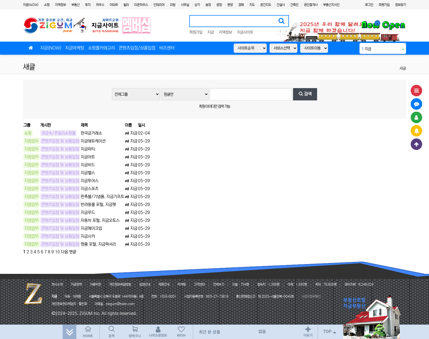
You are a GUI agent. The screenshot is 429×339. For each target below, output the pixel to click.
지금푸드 (88, 212)
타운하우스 (141, 5)
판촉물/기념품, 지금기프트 (102, 196)
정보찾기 (400, 5)
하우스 (100, 5)
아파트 (114, 5)
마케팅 (182, 284)
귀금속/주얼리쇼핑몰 (58, 133)
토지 (88, 5)
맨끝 (72, 252)
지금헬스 (88, 172)
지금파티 (88, 149)
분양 (230, 5)
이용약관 (95, 284)
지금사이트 (245, 32)
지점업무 (31, 141)
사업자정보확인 (311, 296)
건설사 (281, 5)
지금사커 (88, 236)
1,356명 (273, 284)
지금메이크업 (91, 228)
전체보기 (218, 284)
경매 (241, 5)
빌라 (126, 5)
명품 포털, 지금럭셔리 (98, 244)
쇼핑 (47, 5)
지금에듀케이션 (93, 141)
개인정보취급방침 (120, 284)
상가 (197, 5)
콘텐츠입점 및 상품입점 (60, 141)
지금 (210, 32)
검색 (305, 94)
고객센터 (199, 284)
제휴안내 (163, 284)
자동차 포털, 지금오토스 (100, 220)
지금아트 (88, 157)
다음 (64, 252)
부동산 (75, 5)
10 (57, 252)
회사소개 (57, 284)
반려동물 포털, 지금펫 (98, 204)
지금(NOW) (31, 5)
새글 (29, 67)
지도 (252, 5)
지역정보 (60, 5)
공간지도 (265, 5)
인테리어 (158, 5)
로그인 (369, 5)
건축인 (294, 5)
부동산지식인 (331, 5)
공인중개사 (311, 5)
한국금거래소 (91, 133)
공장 (219, 5)
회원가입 (384, 5)
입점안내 (144, 284)
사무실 (185, 5)
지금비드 (88, 165)
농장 (208, 5)
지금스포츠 (89, 188)
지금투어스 (89, 180)
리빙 (172, 5)
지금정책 (76, 284)
